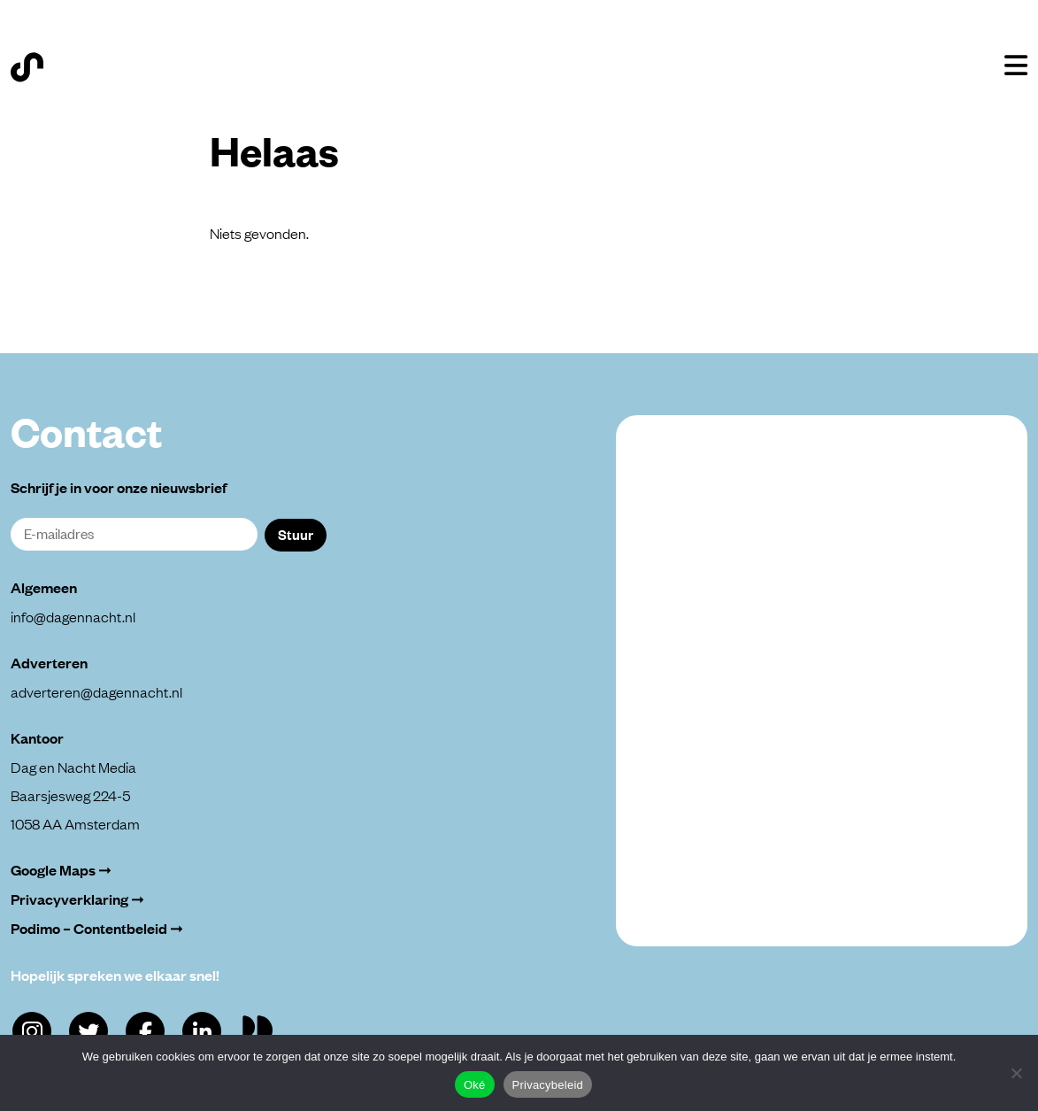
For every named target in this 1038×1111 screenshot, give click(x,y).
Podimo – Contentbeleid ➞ (97, 928)
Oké (475, 1085)
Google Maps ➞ (61, 870)
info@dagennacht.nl (73, 616)
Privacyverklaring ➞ (77, 899)
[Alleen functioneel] (1016, 1073)
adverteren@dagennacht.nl (96, 691)
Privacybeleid (548, 1085)
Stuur (295, 534)
